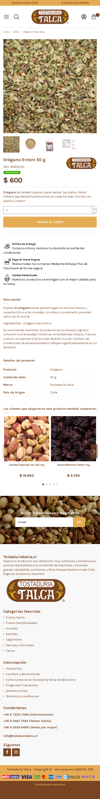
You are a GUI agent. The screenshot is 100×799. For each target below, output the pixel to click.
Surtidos (12, 628)
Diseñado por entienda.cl (50, 784)
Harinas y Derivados (20, 645)
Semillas (12, 634)
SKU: (6, 167)
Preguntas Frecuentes (22, 685)
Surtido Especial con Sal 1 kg (26, 464)
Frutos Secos (15, 617)
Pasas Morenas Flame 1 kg (73, 464)
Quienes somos (17, 691)
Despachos (14, 668)
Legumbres (14, 639)
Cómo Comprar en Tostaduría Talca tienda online (40, 680)
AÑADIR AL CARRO (50, 222)
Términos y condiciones (22, 696)
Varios (10, 651)
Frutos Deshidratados (21, 623)
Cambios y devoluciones (23, 674)
